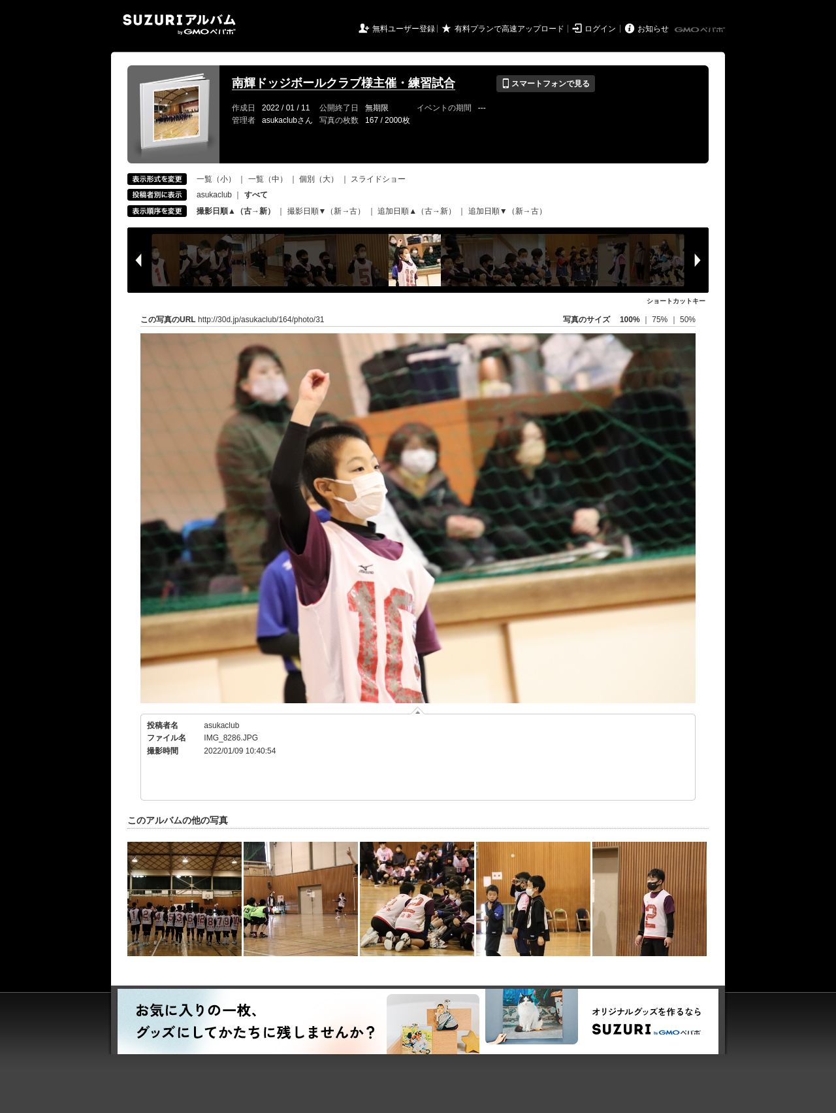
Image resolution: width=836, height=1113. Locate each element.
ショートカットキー (676, 301)
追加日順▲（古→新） (417, 211)
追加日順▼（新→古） (507, 211)
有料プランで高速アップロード (509, 28)
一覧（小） (216, 179)
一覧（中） (267, 179)
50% (688, 319)
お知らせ (653, 28)
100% (630, 319)
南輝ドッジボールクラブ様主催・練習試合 (343, 83)
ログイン (600, 28)
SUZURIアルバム (179, 24)
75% (660, 319)
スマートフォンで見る (546, 83)
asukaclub (214, 194)
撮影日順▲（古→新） (236, 211)
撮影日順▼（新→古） (326, 211)
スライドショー (378, 179)
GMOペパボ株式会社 (701, 30)
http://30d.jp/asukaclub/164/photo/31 (261, 319)
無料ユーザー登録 (403, 28)
